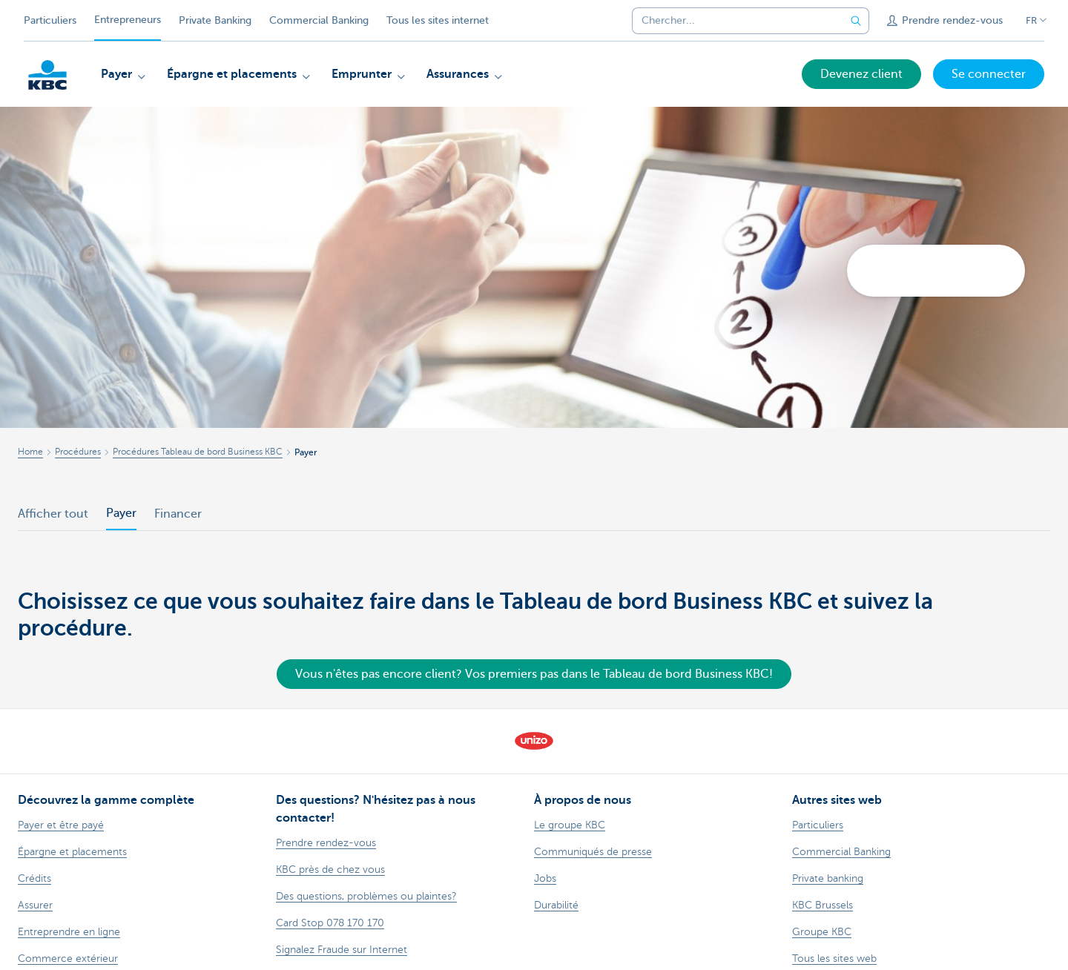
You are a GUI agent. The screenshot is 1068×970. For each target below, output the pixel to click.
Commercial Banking (319, 20)
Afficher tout (53, 514)
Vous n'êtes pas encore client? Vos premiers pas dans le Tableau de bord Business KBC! (534, 674)
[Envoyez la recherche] (856, 20)
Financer (178, 514)
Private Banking (215, 20)
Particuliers (50, 20)
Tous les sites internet (437, 20)
